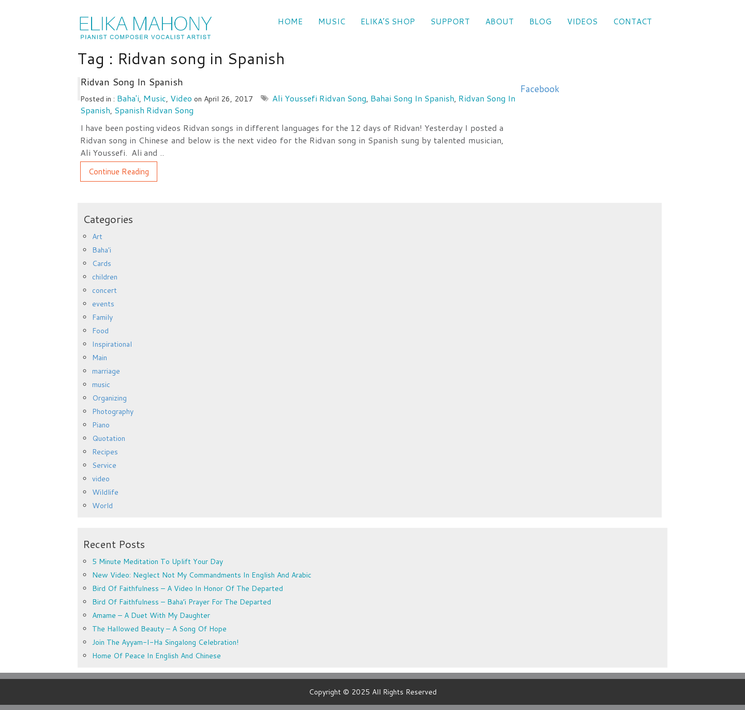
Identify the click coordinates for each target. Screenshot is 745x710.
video (181, 98)
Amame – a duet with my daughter (151, 615)
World (102, 505)
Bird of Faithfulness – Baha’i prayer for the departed (181, 602)
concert (104, 290)
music (154, 98)
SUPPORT (450, 21)
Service (104, 465)
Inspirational (112, 344)
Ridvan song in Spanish (131, 81)
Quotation (108, 438)
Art (97, 236)
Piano (101, 425)
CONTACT (632, 21)
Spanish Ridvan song (153, 110)
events (103, 304)
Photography (112, 411)
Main (99, 357)
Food (100, 331)
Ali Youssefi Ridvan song (319, 98)
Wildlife (105, 492)
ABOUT (499, 21)
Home (290, 21)
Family (102, 317)
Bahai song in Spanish (412, 98)
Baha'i (128, 98)
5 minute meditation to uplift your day (157, 561)
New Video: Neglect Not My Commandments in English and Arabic (201, 575)
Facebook (539, 88)
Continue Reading (118, 171)
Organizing (109, 398)
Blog (540, 21)
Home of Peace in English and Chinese (156, 655)
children (104, 277)
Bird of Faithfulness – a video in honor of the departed (187, 588)
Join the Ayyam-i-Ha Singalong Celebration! (165, 642)
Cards (101, 263)
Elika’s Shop (388, 21)
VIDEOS (582, 21)
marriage (106, 371)
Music (331, 21)
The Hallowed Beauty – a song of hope (159, 629)
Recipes (105, 452)
